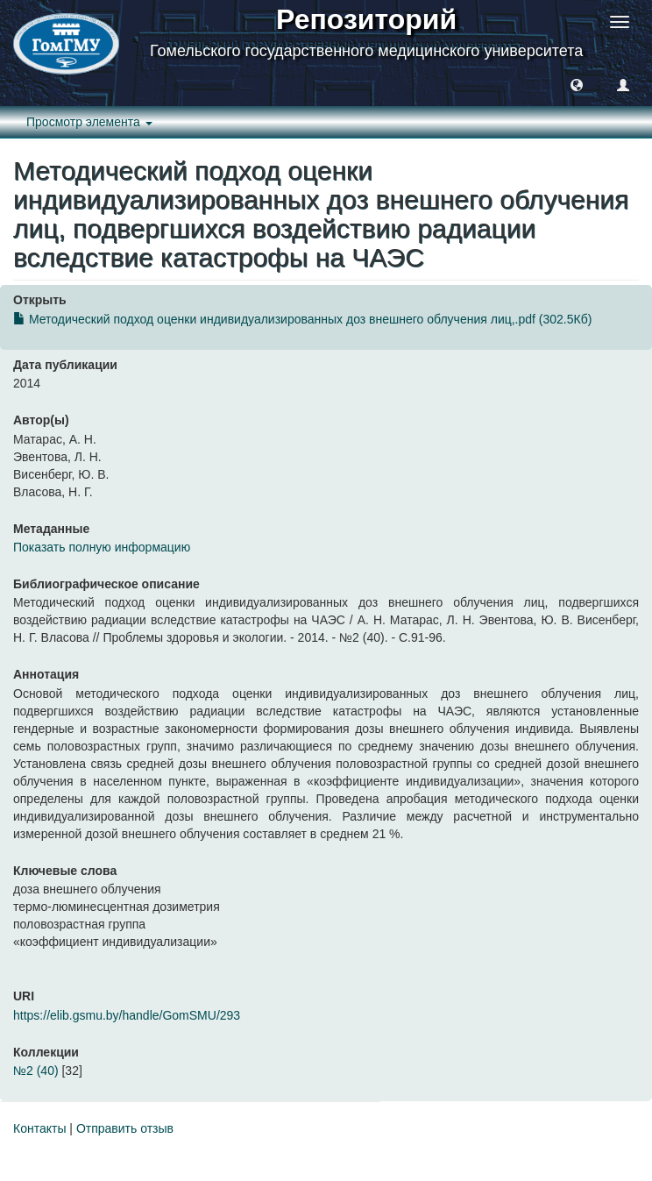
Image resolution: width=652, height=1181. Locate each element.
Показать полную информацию (101, 547)
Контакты (39, 1128)
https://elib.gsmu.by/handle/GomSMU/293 (126, 1015)
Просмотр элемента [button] (89, 122)
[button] (576, 84)
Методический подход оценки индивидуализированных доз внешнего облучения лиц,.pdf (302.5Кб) (302, 319)
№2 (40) (36, 1071)
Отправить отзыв (125, 1128)
